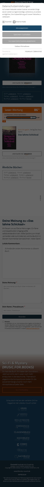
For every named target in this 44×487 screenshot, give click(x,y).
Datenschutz (38, 51)
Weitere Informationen (22, 46)
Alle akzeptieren (22, 28)
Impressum (29, 51)
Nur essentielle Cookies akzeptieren (22, 41)
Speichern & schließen (22, 34)
